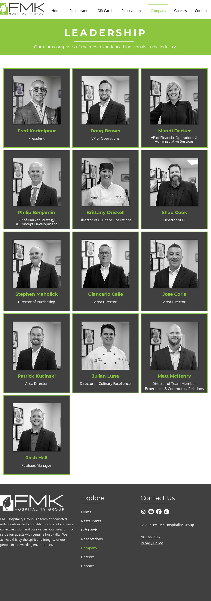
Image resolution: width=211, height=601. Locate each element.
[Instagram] (143, 511)
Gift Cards (89, 529)
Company (89, 547)
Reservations (92, 538)
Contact (87, 565)
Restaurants (91, 520)
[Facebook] (159, 511)
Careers (87, 556)
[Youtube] (151, 511)
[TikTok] (166, 511)
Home (86, 511)
